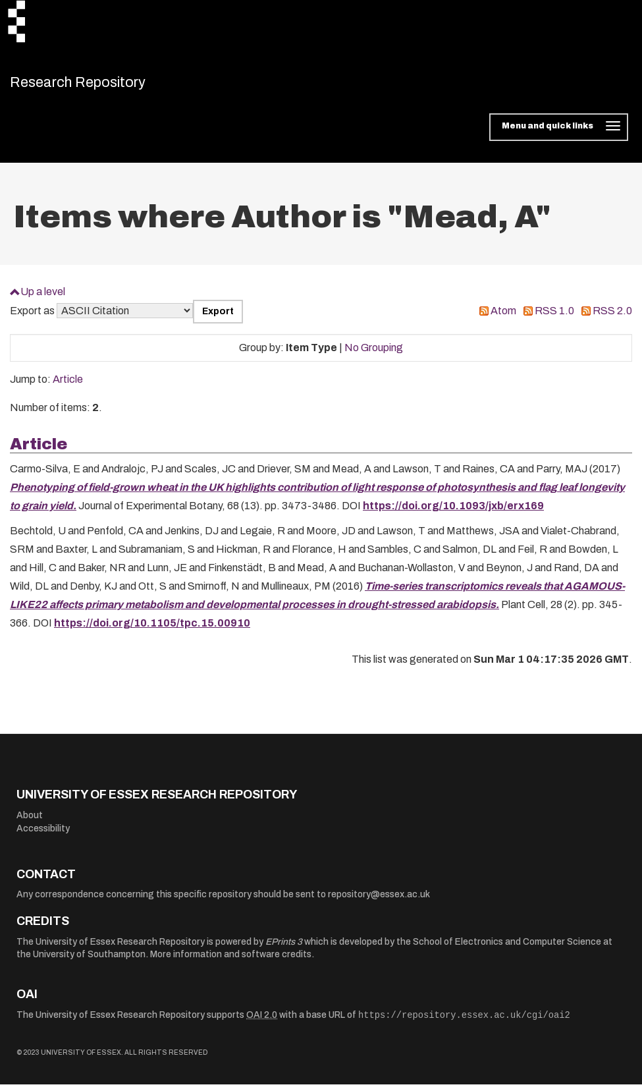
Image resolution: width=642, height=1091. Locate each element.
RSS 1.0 (554, 317)
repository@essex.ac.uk (379, 902)
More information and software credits (230, 961)
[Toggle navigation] (558, 134)
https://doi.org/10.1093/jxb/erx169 (453, 512)
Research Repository (102, 85)
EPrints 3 (283, 948)
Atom (503, 317)
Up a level (42, 298)
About (29, 822)
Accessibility (43, 835)
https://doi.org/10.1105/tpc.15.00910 (152, 630)
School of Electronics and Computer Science (507, 948)
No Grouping (373, 354)
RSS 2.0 (612, 317)
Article (68, 386)
